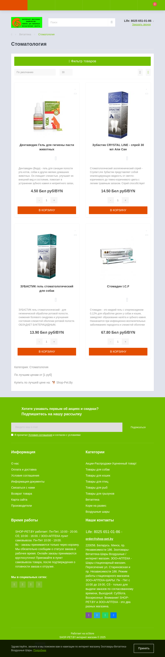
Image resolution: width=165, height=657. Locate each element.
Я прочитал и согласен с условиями (47, 435)
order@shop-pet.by (99, 539)
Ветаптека (25, 34)
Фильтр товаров (82, 61)
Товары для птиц (97, 481)
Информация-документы (27, 481)
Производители (21, 505)
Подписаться (138, 427)
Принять (143, 648)
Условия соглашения (40, 435)
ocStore (90, 633)
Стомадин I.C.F (118, 286)
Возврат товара (21, 493)
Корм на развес (96, 505)
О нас (15, 463)
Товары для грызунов (100, 493)
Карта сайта (19, 499)
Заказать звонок (141, 24)
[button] (68, 5)
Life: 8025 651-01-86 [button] (104, 532)
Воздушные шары (98, 511)
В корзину (47, 210)
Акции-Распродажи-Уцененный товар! (111, 463)
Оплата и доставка (23, 469)
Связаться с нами (23, 487)
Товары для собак (98, 469)
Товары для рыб (97, 487)
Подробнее (39, 650)
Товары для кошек (98, 475)
